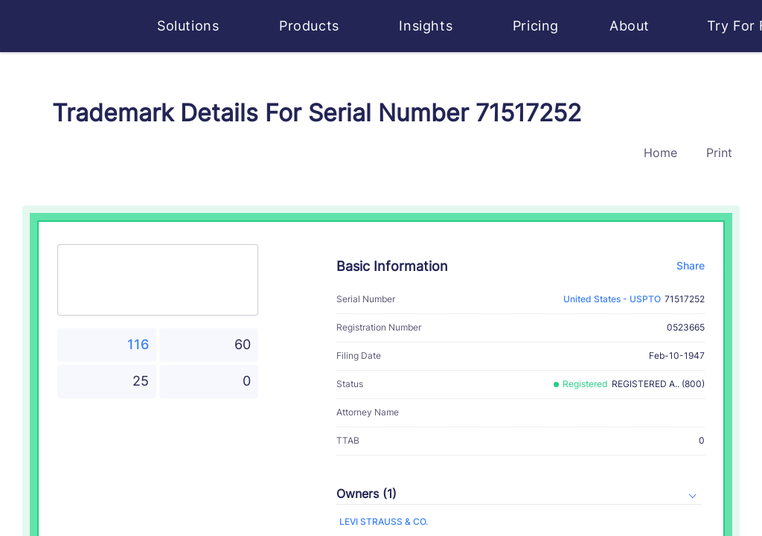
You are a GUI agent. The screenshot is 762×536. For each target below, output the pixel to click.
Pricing (536, 26)
